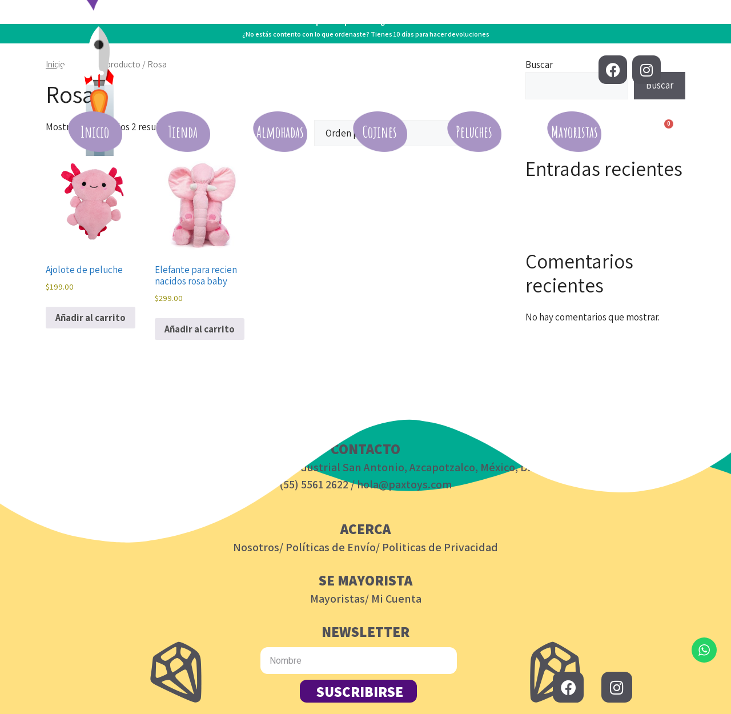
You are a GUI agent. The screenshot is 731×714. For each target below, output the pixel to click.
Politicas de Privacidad (440, 547)
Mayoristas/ (339, 598)
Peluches (474, 132)
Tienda (183, 132)
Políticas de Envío (331, 547)
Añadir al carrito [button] (90, 317)
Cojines (380, 132)
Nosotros (256, 547)
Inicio (95, 132)
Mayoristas (574, 132)
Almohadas (280, 132)
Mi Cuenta (396, 598)
